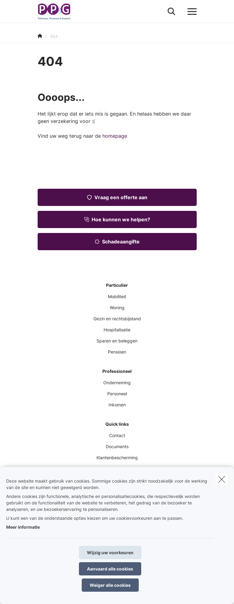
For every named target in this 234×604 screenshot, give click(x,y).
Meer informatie (23, 527)
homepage (114, 136)
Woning (117, 307)
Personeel (117, 393)
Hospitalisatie (117, 329)
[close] (222, 479)
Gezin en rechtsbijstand (117, 318)
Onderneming (117, 382)
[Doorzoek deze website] (171, 12)
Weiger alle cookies (110, 585)
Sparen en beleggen (117, 340)
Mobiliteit (117, 296)
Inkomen (117, 404)
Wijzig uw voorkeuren (110, 552)
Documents (117, 446)
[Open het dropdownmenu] (190, 12)
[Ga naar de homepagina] (58, 11)
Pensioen (117, 351)
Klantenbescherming (117, 457)
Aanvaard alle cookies (110, 568)
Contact (117, 435)
